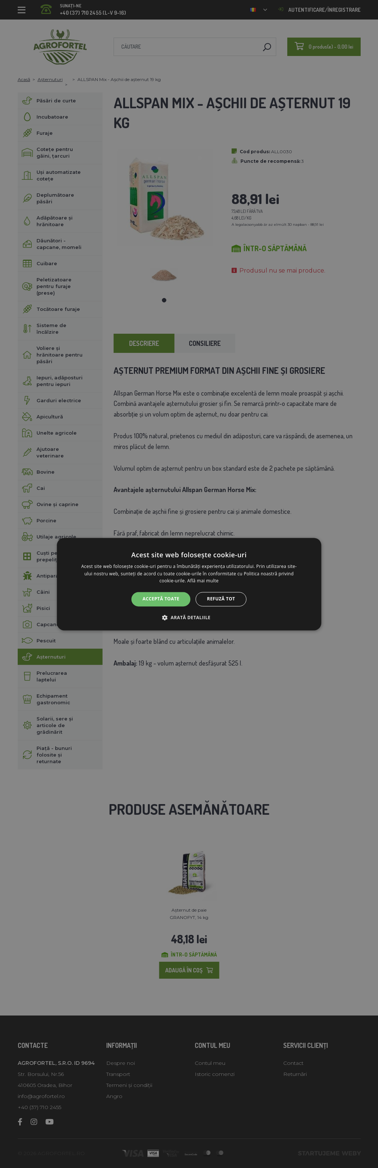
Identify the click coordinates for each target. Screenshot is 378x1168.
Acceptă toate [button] (161, 599)
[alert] (189, 584)
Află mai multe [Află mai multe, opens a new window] (203, 581)
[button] (188, 617)
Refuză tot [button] (221, 599)
